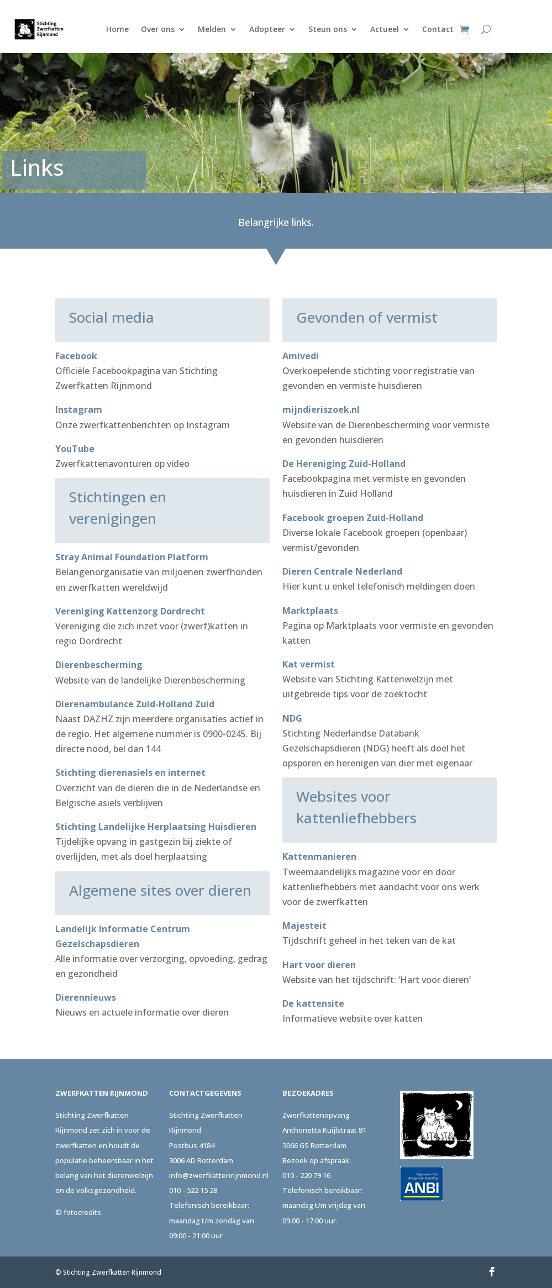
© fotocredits (78, 1212)
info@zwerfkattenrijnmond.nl (219, 1175)
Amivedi (300, 356)
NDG (292, 718)
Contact (438, 29)
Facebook (76, 356)
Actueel (384, 29)
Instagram (78, 409)
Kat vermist (308, 664)
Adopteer (267, 29)
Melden (212, 29)
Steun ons (327, 29)
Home (117, 29)
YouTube (74, 449)
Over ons (158, 29)
